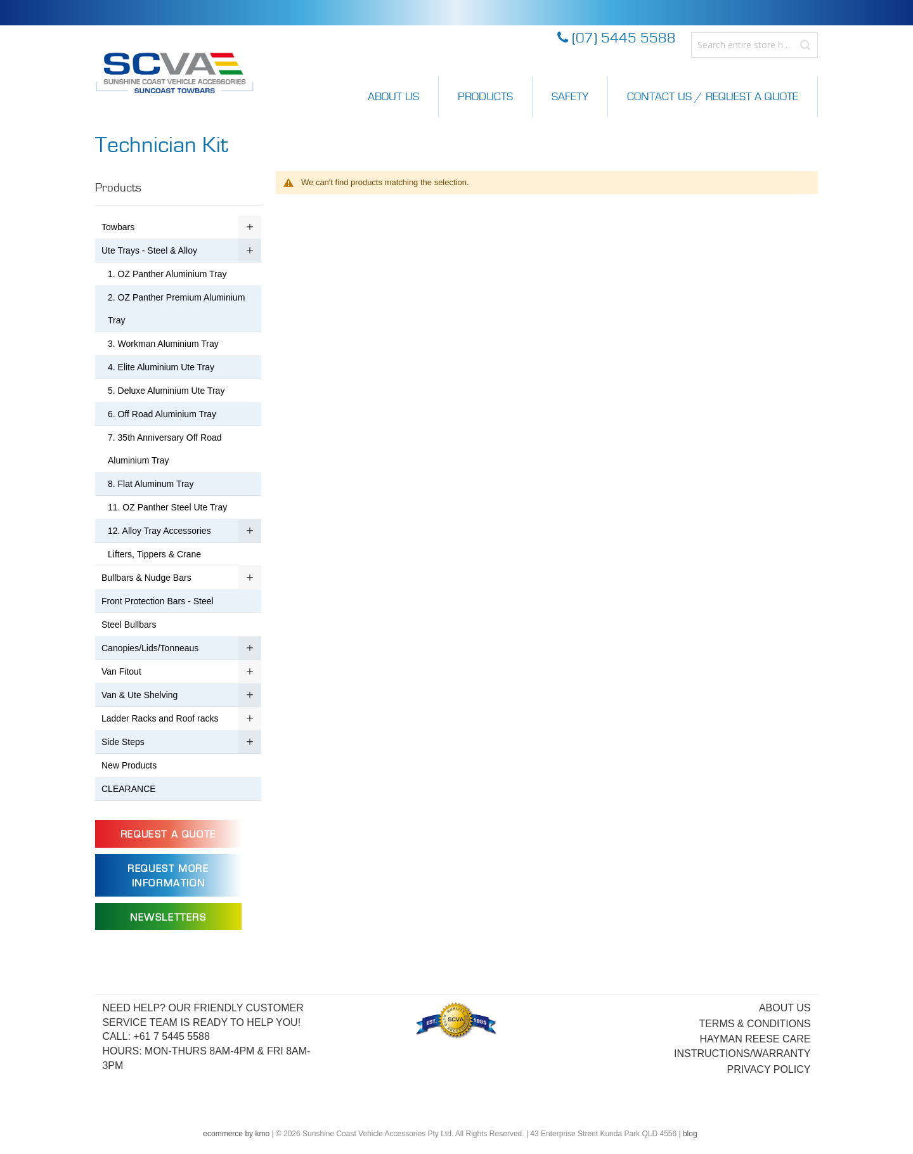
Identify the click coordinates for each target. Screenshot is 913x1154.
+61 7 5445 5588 (171, 1036)
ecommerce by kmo (236, 1133)
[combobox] (754, 45)
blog (690, 1133)
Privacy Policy (769, 1069)
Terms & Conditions (754, 1023)
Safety (570, 96)
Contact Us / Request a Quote (712, 96)
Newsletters (168, 917)
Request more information (168, 876)
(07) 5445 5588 (616, 38)
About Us (393, 96)
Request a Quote (168, 834)
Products (485, 96)
